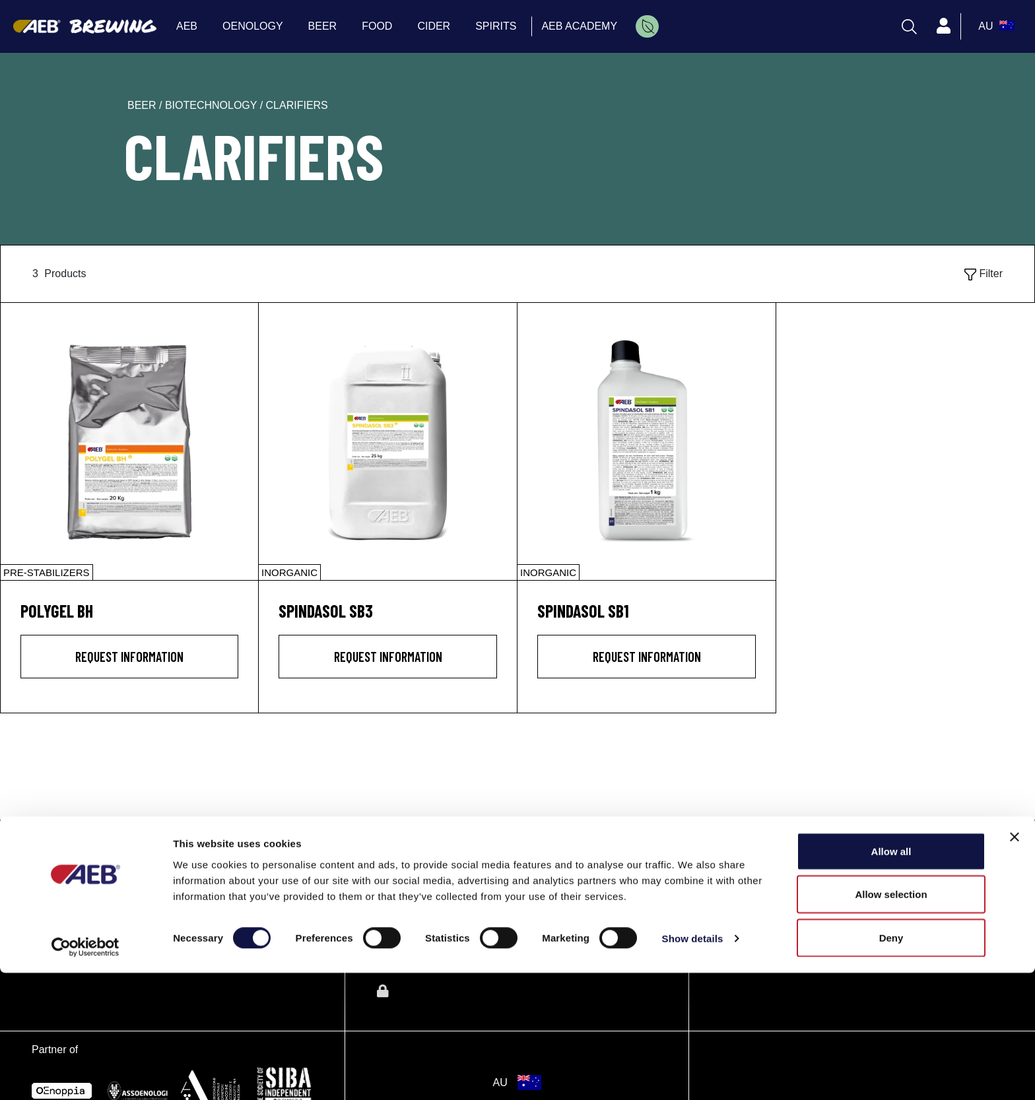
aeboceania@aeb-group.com (789, 924)
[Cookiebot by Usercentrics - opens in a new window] (85, 1074)
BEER (395, 904)
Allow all (891, 978)
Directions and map (766, 893)
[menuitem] (647, 26)
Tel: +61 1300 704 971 (773, 909)
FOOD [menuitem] (377, 26)
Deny (891, 1064)
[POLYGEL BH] (129, 441)
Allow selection (891, 1021)
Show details (692, 1066)
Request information (129, 656)
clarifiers (297, 105)
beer (143, 105)
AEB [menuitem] (186, 26)
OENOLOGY (414, 875)
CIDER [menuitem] (433, 26)
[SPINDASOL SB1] (646, 441)
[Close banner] (1014, 964)
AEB (390, 846)
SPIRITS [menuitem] (495, 26)
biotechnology (212, 105)
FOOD (396, 933)
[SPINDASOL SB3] (387, 441)
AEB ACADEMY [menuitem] (579, 26)
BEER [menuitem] (322, 26)
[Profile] (943, 26)
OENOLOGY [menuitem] (252, 26)
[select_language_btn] (994, 26)
